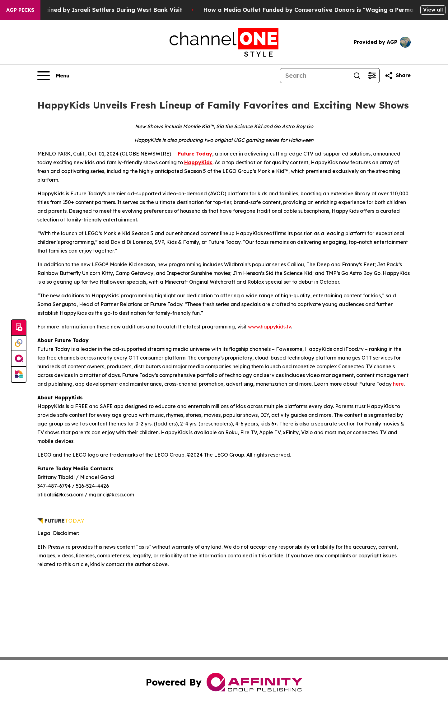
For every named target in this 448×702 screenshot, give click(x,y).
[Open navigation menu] (53, 75)
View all (433, 10)
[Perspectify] (19, 343)
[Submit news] (19, 328)
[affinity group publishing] (19, 359)
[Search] (314, 75)
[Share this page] (398, 75)
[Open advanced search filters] (371, 75)
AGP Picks (20, 10)
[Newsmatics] (19, 374)
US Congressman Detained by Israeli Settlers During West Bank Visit (105, 9)
